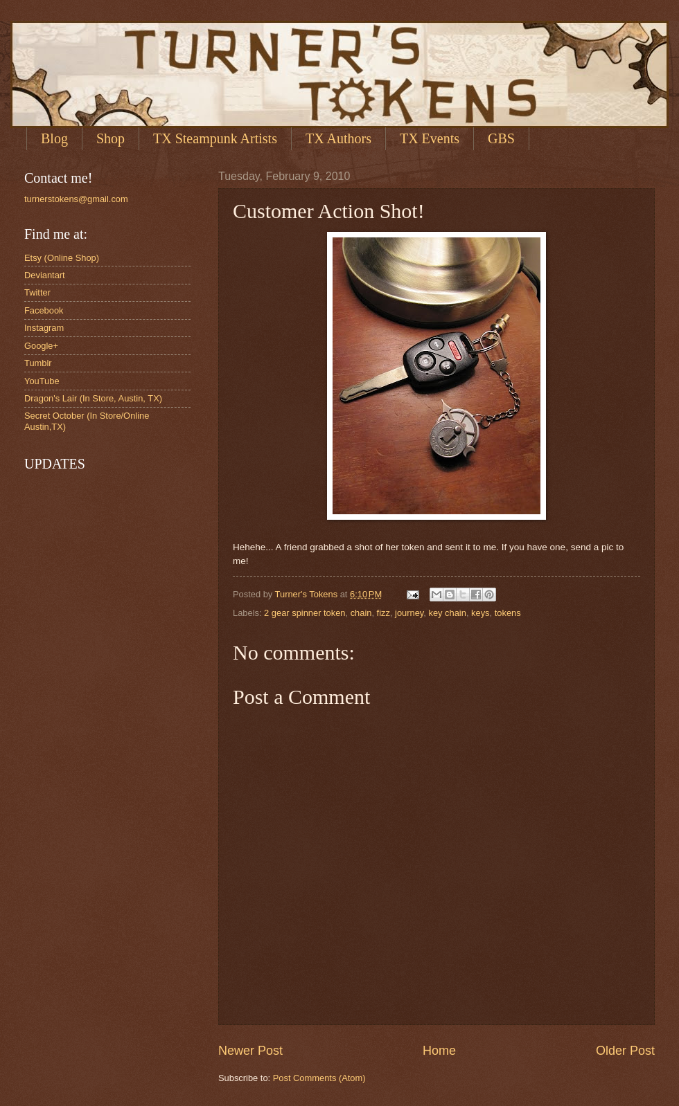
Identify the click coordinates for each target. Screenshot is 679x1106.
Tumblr (38, 363)
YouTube (42, 381)
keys (480, 613)
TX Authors (338, 138)
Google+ (41, 346)
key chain (447, 613)
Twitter (37, 292)
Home (439, 1051)
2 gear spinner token (304, 613)
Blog (54, 138)
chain (361, 613)
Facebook (44, 310)
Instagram (44, 328)
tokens (508, 613)
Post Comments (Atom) (319, 1078)
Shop (110, 138)
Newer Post (250, 1051)
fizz (383, 613)
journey (409, 613)
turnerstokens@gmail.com (76, 199)
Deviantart (44, 275)
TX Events (429, 138)
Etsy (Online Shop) (61, 258)
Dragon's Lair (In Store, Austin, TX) (93, 398)
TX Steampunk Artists (215, 138)
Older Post (625, 1051)
